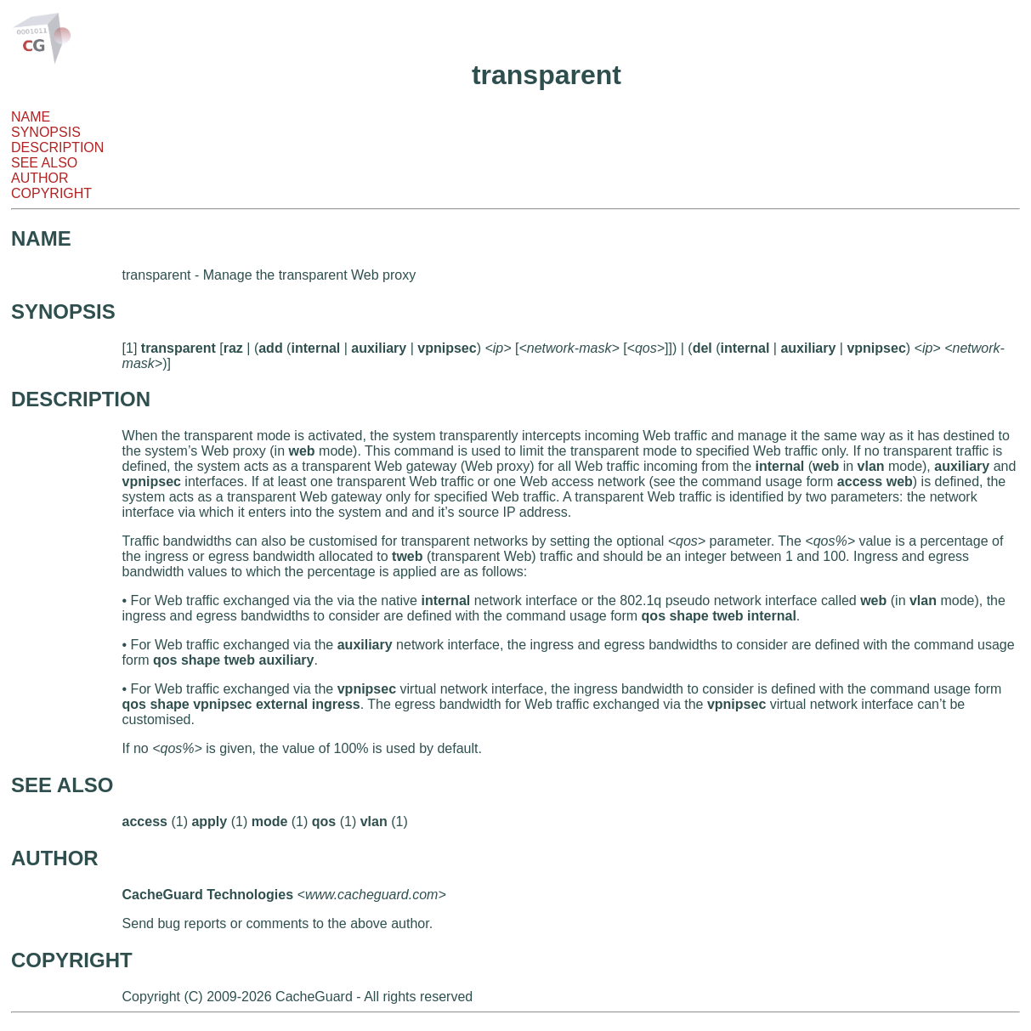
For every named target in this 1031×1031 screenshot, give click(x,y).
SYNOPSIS (46, 132)
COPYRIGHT (51, 193)
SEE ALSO (44, 163)
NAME (30, 117)
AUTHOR (40, 178)
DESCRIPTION (57, 147)
